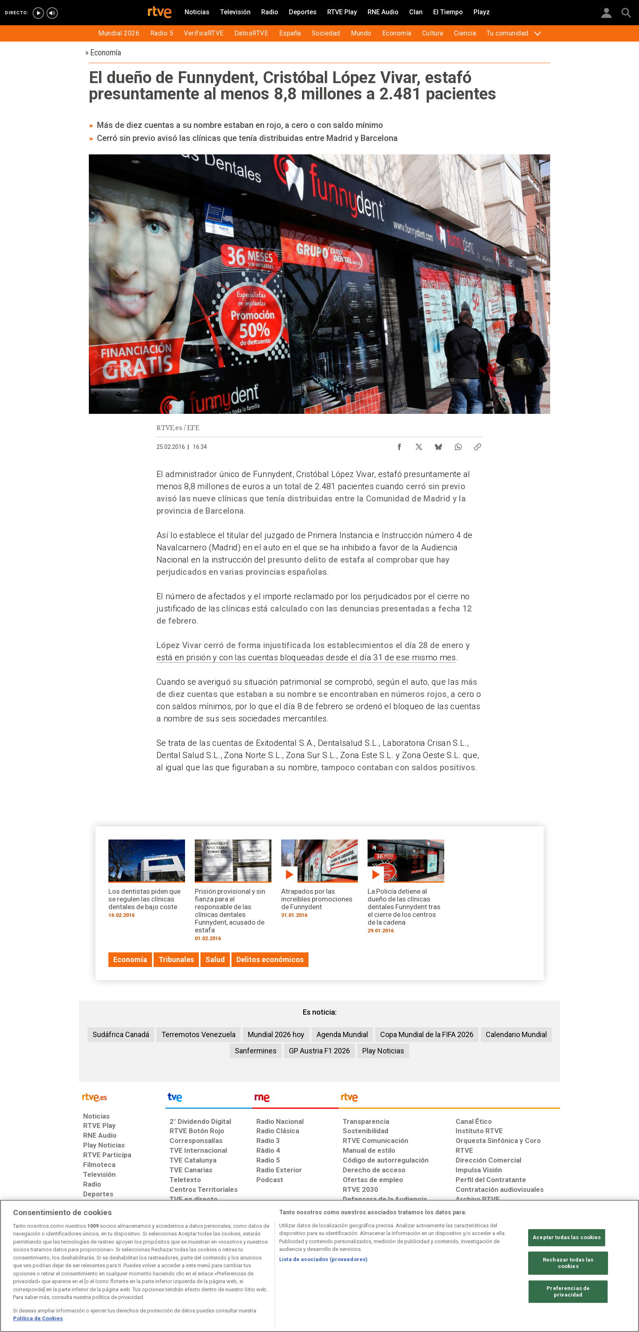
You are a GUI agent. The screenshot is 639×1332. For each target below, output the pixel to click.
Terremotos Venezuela (198, 1034)
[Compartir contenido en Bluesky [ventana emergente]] (438, 445)
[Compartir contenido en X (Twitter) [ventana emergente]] (419, 445)
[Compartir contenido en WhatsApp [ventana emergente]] (458, 445)
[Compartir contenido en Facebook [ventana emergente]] (399, 445)
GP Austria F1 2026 (319, 1050)
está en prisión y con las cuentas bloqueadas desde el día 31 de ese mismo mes (306, 657)
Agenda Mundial (342, 1034)
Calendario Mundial (516, 1034)
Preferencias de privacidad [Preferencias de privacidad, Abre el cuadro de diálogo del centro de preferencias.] (568, 1292)
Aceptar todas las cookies (567, 1238)
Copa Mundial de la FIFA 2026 (427, 1034)
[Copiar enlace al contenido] (477, 445)
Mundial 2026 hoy (276, 1034)
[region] (319, 1266)
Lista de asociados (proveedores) (323, 1259)
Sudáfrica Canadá (121, 1034)
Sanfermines (256, 1050)
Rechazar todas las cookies (568, 1263)
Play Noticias (383, 1050)
